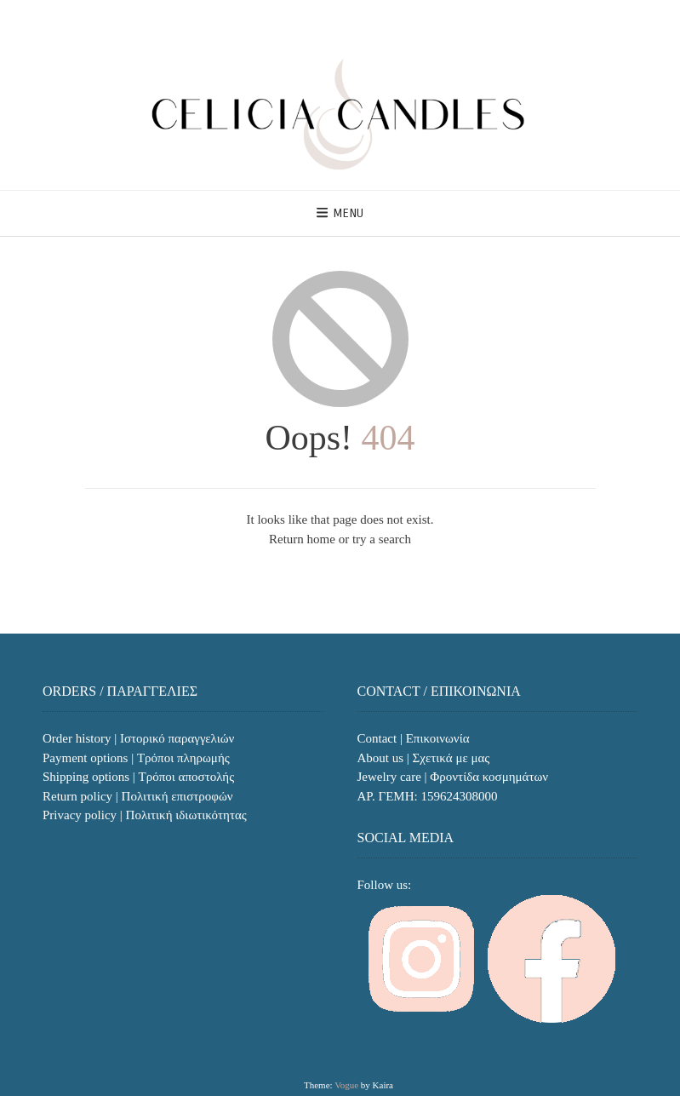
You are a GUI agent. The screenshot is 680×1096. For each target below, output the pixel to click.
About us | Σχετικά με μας (423, 758)
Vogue (346, 1085)
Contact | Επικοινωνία (413, 738)
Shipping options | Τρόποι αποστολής (138, 776)
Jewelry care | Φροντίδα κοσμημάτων (453, 776)
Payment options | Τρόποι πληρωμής (136, 758)
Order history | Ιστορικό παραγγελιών (138, 738)
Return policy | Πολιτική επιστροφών (138, 796)
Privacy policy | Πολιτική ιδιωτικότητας (145, 815)
